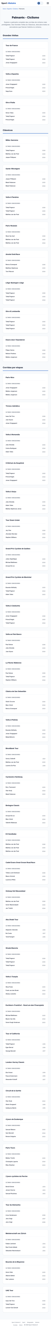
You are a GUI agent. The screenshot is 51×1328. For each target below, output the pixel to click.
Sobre (20, 1325)
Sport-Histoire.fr (16, 1322)
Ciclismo (15, 8)
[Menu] (48, 3)
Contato (15, 1325)
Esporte (9, 8)
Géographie (30, 1322)
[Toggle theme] (40, 3)
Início (4, 8)
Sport (8, 3)
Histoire (37, 1322)
